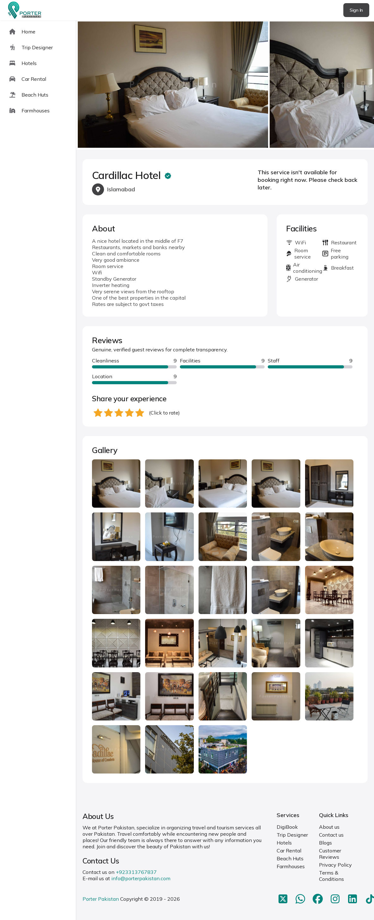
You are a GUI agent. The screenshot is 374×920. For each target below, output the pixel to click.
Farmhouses (291, 866)
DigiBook (287, 827)
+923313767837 (136, 872)
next (349, 85)
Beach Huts (290, 858)
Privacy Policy (335, 865)
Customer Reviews (330, 853)
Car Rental (289, 850)
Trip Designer (292, 835)
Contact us (331, 835)
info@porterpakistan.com (140, 878)
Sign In (356, 10)
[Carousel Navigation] (225, 85)
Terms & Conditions (331, 875)
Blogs (325, 842)
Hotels (284, 842)
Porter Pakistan (101, 899)
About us (329, 827)
